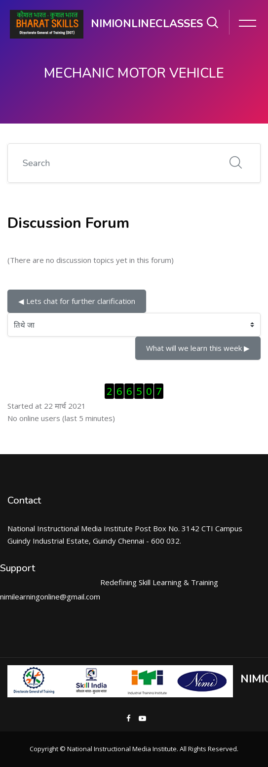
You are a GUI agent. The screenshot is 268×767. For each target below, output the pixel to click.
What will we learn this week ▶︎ (198, 348)
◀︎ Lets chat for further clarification (76, 301)
